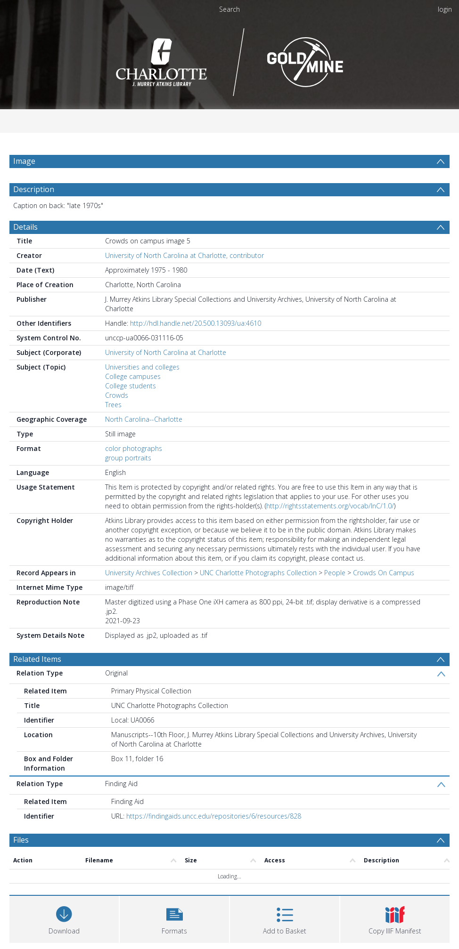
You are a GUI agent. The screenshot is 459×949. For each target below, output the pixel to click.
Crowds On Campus (383, 572)
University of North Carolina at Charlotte (165, 352)
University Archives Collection (148, 572)
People (334, 572)
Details (25, 227)
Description (33, 189)
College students (130, 385)
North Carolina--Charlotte (143, 419)
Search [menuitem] (229, 9)
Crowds (116, 395)
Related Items (37, 659)
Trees (113, 404)
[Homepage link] (229, 59)
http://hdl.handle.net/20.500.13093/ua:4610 (195, 323)
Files (21, 840)
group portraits (128, 457)
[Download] (64, 918)
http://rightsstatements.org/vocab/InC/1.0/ (330, 505)
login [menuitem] (445, 9)
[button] (174, 918)
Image (24, 161)
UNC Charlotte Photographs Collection (258, 572)
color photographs (133, 448)
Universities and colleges (142, 366)
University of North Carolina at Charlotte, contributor (184, 255)
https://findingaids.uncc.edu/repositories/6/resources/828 (213, 816)
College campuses (133, 376)
